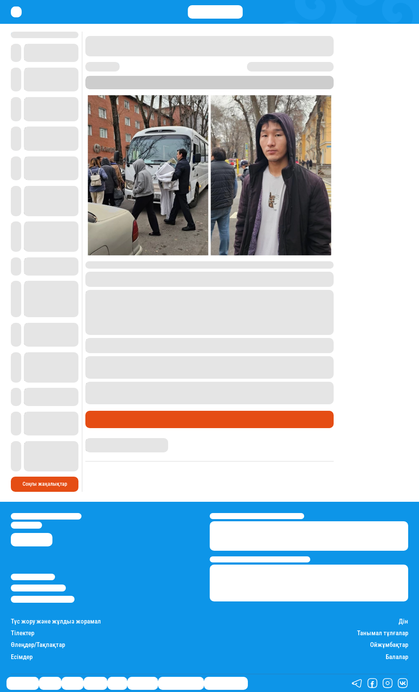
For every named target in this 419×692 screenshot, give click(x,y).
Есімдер (21, 657)
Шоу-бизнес (142, 683)
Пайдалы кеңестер (226, 683)
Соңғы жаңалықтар (45, 484)
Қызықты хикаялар (180, 683)
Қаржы (50, 683)
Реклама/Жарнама (38, 588)
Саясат (72, 683)
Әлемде (95, 683)
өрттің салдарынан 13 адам (226, 385)
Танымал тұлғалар (382, 633)
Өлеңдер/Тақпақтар (38, 645)
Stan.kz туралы (33, 577)
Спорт (117, 683)
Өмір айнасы (109, 419)
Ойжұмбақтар (389, 645)
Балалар (397, 657)
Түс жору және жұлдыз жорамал (56, 621)
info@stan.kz (26, 525)
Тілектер (22, 633)
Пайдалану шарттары (43, 599)
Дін (403, 621)
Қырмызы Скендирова (111, 441)
